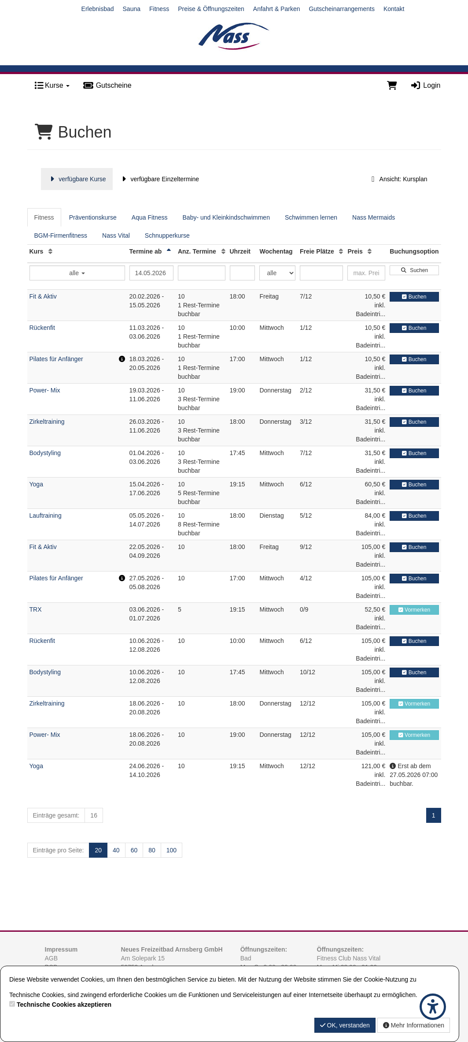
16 (93, 815)
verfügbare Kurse (77, 179)
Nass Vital (116, 235)
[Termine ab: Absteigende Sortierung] (169, 251)
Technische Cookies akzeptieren (64, 1004)
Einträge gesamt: (56, 815)
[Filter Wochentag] (277, 272)
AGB (51, 958)
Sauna (131, 8)
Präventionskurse (93, 217)
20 (98, 850)
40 (116, 850)
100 (171, 850)
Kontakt (393, 8)
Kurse (52, 85)
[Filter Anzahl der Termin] (201, 272)
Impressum (61, 949)
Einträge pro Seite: (58, 850)
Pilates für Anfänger (56, 358)
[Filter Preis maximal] (366, 272)
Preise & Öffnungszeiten (211, 8)
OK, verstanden (345, 1025)
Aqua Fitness (150, 217)
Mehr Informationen (413, 1025)
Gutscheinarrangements (341, 8)
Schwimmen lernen (311, 217)
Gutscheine (107, 85)
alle (77, 272)
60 (134, 850)
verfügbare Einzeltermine (159, 179)
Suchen (414, 270)
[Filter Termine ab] (151, 272)
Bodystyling (45, 452)
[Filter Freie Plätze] (321, 272)
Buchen (414, 297)
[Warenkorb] (392, 86)
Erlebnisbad (97, 8)
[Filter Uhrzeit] (242, 272)
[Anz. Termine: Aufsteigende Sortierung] (223, 251)
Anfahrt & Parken (276, 8)
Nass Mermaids (373, 217)
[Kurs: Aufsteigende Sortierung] (50, 251)
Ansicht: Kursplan (398, 179)
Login (425, 85)
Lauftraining (45, 515)
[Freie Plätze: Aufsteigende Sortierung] (341, 251)
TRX (35, 609)
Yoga (36, 484)
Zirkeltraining (47, 421)
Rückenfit (42, 327)
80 (151, 850)
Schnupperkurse (167, 235)
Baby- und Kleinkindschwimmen (226, 217)
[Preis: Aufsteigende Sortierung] (370, 251)
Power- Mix (44, 390)
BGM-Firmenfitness (61, 235)
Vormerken (414, 610)
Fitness (159, 8)
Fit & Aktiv (43, 296)
